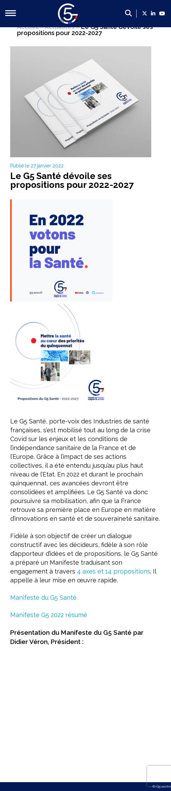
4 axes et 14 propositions (113, 571)
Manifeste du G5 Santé (43, 597)
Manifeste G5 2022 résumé (48, 614)
